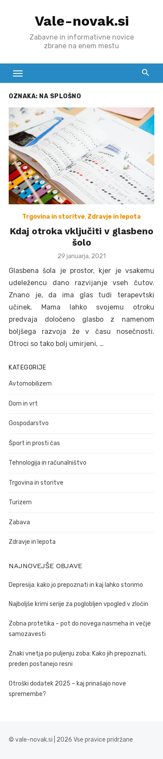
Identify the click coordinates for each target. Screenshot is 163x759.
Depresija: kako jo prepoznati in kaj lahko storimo (76, 585)
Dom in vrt (23, 403)
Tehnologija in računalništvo (47, 462)
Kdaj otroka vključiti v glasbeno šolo (81, 237)
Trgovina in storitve (53, 216)
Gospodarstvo (29, 423)
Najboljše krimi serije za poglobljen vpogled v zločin (78, 604)
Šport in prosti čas (34, 443)
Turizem (20, 502)
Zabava (19, 522)
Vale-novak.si (82, 21)
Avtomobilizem (30, 383)
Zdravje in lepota (114, 216)
